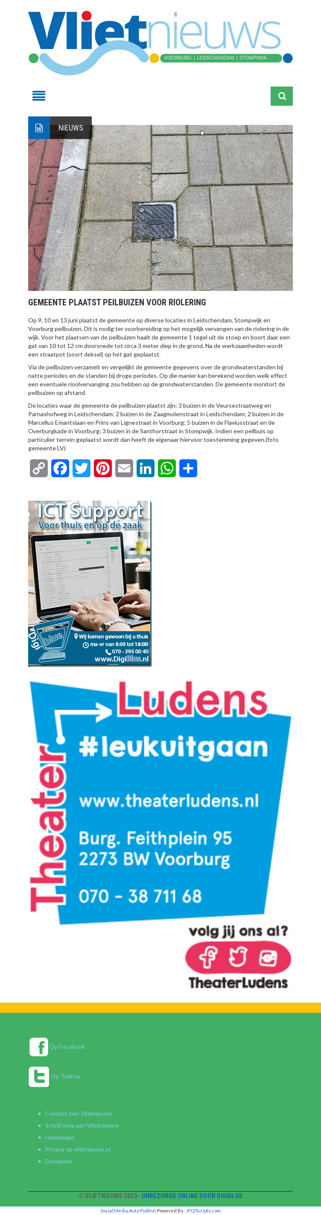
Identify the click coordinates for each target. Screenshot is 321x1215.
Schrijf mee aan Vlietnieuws (82, 1125)
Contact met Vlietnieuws (79, 1113)
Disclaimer (59, 1161)
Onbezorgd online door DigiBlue (191, 1196)
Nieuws (70, 127)
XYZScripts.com (204, 1210)
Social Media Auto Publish (128, 1210)
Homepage (59, 1137)
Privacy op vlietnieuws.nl (78, 1149)
